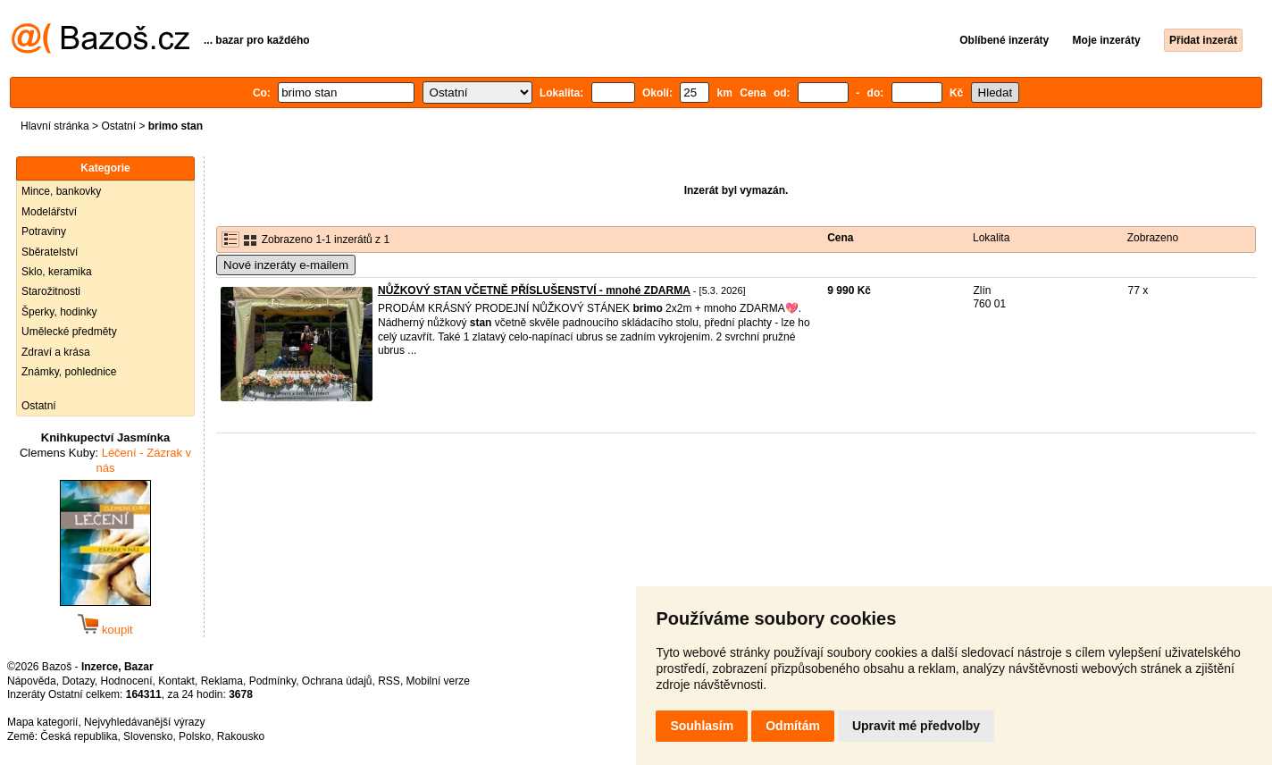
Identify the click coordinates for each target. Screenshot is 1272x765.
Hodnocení (127, 681)
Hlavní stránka (55, 126)
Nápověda (31, 681)
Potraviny (43, 231)
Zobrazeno (1152, 237)
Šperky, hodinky (59, 312)
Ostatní (118, 126)
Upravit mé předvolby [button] (916, 726)
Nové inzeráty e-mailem (285, 265)
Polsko (195, 736)
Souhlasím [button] (701, 726)
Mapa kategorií (42, 722)
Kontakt (176, 681)
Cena (840, 237)
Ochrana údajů (337, 681)
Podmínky (272, 681)
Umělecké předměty (69, 331)
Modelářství (49, 212)
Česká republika (78, 736)
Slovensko (147, 736)
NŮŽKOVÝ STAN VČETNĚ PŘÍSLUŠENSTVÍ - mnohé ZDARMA (534, 290)
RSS (389, 681)
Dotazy (78, 681)
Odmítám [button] (793, 726)
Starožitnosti (50, 291)
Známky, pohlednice (69, 372)
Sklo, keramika (56, 271)
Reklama (222, 681)
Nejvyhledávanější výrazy (144, 722)
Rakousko (240, 736)
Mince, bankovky (61, 191)
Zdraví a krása (55, 352)
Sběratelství (49, 252)
